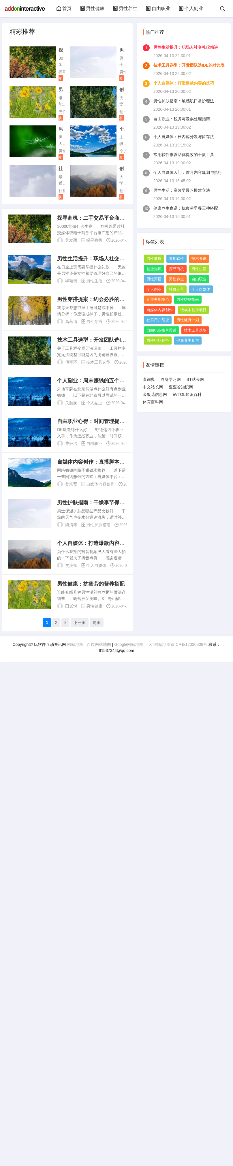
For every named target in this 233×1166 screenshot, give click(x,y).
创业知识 (153, 269)
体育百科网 (153, 402)
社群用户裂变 (157, 320)
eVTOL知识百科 (187, 394)
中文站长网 (153, 387)
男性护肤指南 (98, 525)
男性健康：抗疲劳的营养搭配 (91, 584)
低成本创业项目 (193, 310)
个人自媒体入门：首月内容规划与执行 (187, 172)
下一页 (80, 622)
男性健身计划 (187, 320)
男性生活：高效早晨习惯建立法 (181, 190)
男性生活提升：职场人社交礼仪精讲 (185, 47)
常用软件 (176, 258)
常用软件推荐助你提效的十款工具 (183, 154)
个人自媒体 (96, 565)
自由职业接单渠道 (161, 330)
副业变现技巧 (157, 299)
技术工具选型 (98, 362)
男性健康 (92, 8)
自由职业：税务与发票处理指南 (181, 118)
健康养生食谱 (187, 340)
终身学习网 (171, 379)
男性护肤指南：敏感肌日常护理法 (183, 101)
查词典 (149, 379)
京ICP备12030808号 (188, 644)
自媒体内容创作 (100, 484)
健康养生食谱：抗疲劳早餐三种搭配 (185, 208)
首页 (64, 8)
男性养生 (125, 8)
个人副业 (191, 8)
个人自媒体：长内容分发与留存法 (183, 136)
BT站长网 (195, 379)
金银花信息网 (155, 394)
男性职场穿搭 (157, 340)
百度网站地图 (99, 644)
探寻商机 (94, 240)
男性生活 (94, 281)
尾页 (97, 622)
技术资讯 (198, 258)
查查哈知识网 (181, 387)
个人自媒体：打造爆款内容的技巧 (183, 83)
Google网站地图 (128, 644)
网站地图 (75, 644)
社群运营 (176, 289)
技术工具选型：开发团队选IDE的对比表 (189, 65)
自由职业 (158, 8)
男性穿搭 (94, 321)
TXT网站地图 (158, 644)
